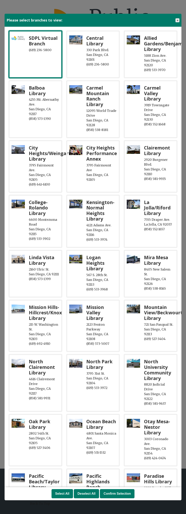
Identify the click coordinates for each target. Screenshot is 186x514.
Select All (62, 493)
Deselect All (86, 493)
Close (177, 20)
